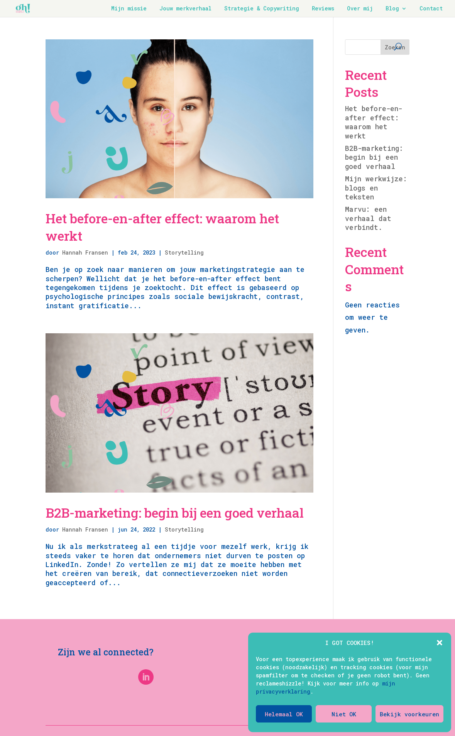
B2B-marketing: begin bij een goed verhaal (175, 512)
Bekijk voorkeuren (409, 714)
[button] (439, 643)
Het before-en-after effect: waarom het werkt (162, 226)
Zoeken (395, 47)
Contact (431, 9)
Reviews (323, 9)
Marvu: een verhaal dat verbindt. (368, 218)
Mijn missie (129, 9)
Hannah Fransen (85, 252)
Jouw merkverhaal (185, 9)
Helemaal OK (284, 714)
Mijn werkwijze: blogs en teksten (376, 187)
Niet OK (344, 714)
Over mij (360, 9)
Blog (392, 9)
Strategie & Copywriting (261, 9)
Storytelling (184, 252)
